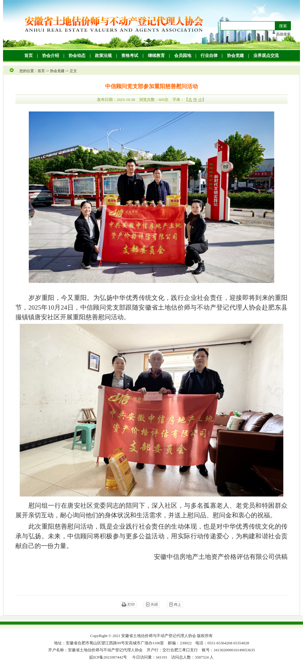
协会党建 (235, 55)
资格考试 (129, 55)
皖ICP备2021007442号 (108, 657)
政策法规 (103, 55)
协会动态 (76, 55)
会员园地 (182, 55)
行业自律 (209, 55)
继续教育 (156, 55)
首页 (28, 55)
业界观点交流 (266, 55)
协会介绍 (50, 55)
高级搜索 (283, 34)
